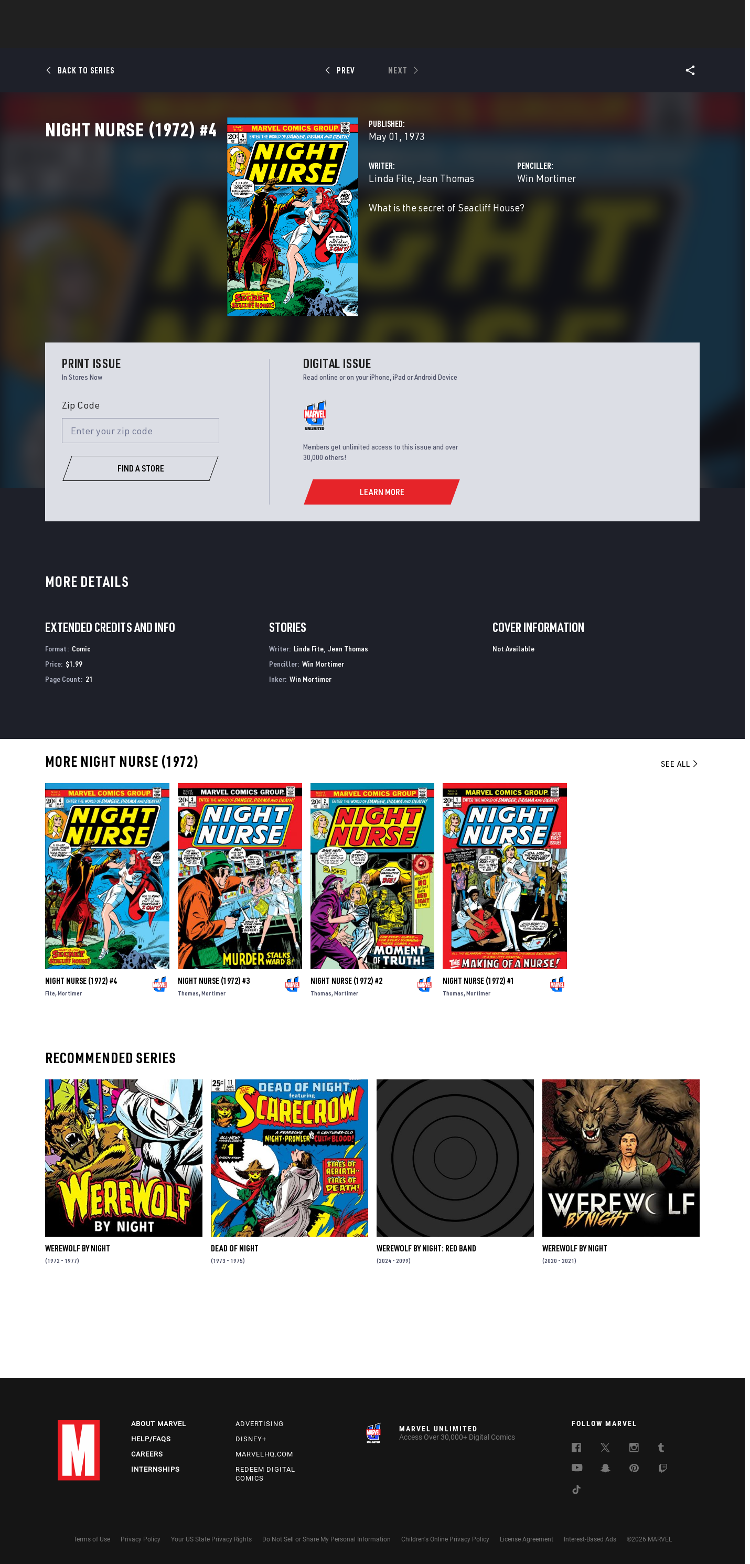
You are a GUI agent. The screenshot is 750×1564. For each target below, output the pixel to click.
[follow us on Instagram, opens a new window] (634, 1449)
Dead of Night (235, 1328)
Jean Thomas (318, 224)
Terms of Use (91, 1539)
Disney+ (250, 1439)
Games (448, 37)
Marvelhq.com (264, 1454)
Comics (255, 37)
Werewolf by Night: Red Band (426, 1328)
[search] (673, 13)
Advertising (259, 1424)
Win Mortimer (483, 224)
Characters (306, 37)
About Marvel (158, 1424)
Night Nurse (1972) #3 (214, 1060)
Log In (96, 13)
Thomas (188, 1073)
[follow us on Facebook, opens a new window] (576, 1449)
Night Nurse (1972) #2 (346, 1060)
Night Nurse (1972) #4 (81, 1060)
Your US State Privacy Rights (211, 1539)
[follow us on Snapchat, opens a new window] (605, 1470)
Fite (50, 1073)
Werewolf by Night (77, 1328)
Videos (489, 37)
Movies (357, 37)
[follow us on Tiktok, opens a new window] (576, 1491)
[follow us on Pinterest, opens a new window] (634, 1469)
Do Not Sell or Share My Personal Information (326, 1539)
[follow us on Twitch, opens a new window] (663, 1470)
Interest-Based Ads (590, 1539)
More (528, 37)
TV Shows (404, 37)
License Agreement (526, 1539)
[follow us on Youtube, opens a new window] (577, 1469)
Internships (155, 1469)
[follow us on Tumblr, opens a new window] (661, 1449)
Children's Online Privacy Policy (445, 1539)
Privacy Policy (140, 1539)
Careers (147, 1454)
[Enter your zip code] (140, 510)
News (216, 37)
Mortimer (70, 1073)
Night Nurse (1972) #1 (479, 1060)
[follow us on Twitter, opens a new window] (605, 1449)
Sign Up (130, 13)
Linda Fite (263, 224)
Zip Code (81, 484)
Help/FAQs (151, 1439)
